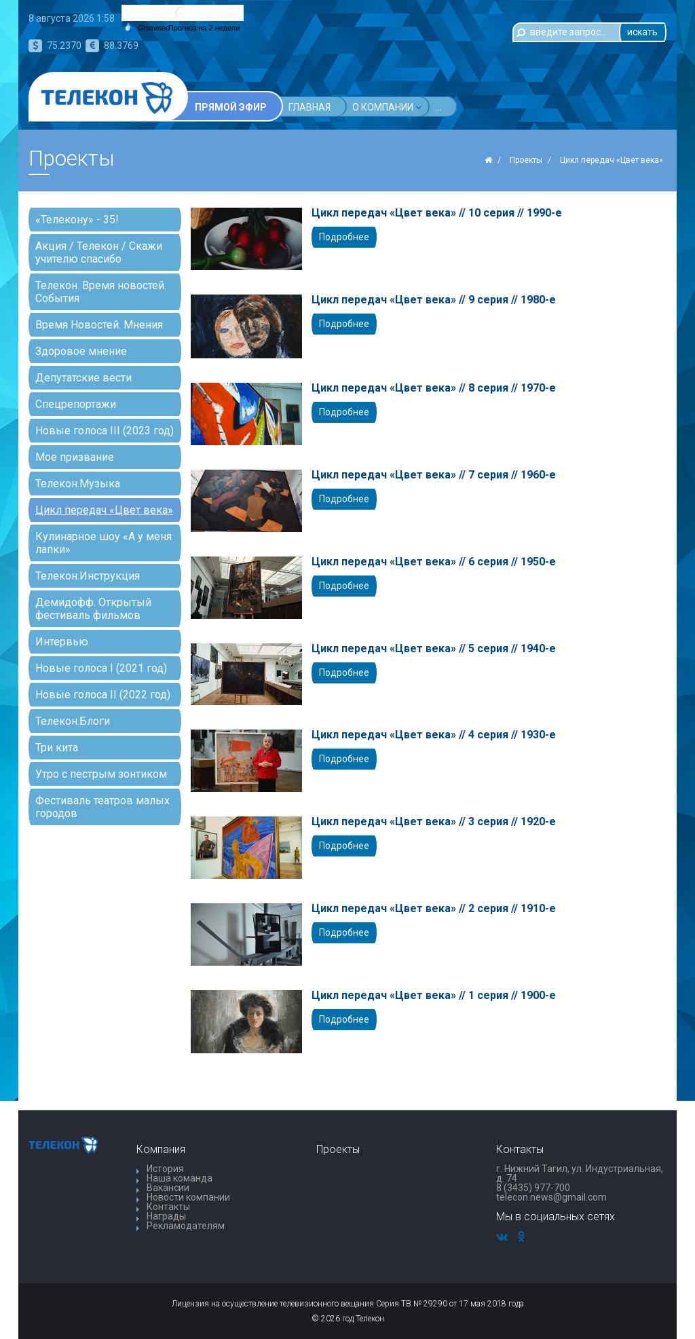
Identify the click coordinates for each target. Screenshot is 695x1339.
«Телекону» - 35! (77, 219)
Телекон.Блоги (72, 721)
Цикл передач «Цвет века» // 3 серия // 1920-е (434, 821)
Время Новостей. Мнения (99, 324)
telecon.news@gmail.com (551, 1197)
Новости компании (188, 1197)
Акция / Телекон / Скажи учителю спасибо (98, 252)
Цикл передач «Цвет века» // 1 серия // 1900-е (434, 995)
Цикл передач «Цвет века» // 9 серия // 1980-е (434, 300)
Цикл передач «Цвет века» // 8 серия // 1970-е (434, 388)
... (504, 107)
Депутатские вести (83, 377)
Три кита (56, 747)
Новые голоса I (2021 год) (101, 668)
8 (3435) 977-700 (533, 1187)
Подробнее (344, 236)
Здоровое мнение (81, 351)
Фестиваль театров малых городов (102, 807)
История (165, 1168)
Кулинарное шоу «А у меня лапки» (103, 543)
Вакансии (168, 1187)
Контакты (168, 1206)
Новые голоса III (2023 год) (104, 430)
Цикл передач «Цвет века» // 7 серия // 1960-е (434, 475)
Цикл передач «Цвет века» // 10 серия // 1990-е (437, 213)
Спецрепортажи (75, 404)
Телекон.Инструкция (87, 575)
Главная (309, 107)
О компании (386, 107)
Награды (166, 1216)
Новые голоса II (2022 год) (102, 694)
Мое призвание (74, 457)
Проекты (461, 107)
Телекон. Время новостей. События (100, 292)
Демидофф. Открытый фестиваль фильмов (93, 609)
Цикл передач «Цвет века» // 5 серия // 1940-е (434, 648)
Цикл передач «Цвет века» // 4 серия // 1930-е (434, 735)
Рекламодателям (186, 1225)
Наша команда (179, 1178)
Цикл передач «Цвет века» (104, 510)
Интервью (61, 641)
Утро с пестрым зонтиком (101, 774)
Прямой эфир (231, 107)
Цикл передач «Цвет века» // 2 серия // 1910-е (434, 908)
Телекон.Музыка (77, 483)
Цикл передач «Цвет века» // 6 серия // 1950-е (434, 562)
